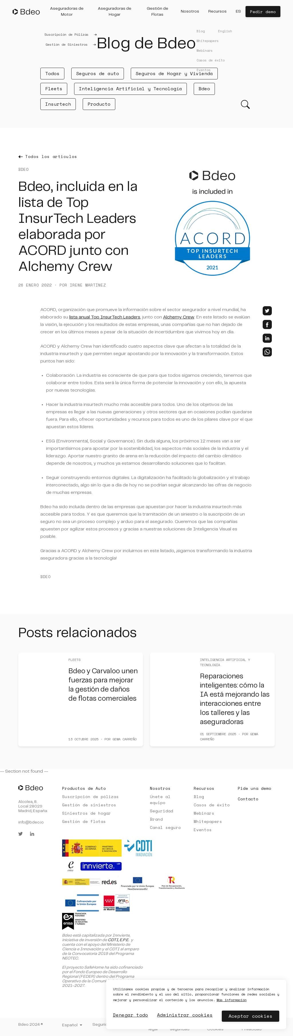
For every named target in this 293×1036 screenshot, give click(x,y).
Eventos (203, 830)
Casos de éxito (212, 805)
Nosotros (160, 788)
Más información (232, 999)
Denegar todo (130, 1014)
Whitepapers (208, 821)
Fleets (53, 88)
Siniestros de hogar (86, 813)
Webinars (204, 813)
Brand (156, 819)
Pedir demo (263, 12)
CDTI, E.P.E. (118, 940)
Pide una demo (254, 788)
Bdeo (204, 88)
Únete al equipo (160, 799)
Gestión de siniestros (89, 805)
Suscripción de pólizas (90, 796)
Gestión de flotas (84, 821)
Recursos (204, 788)
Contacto (248, 799)
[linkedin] (267, 338)
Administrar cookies (185, 1014)
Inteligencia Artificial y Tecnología (130, 88)
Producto (99, 104)
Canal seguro (165, 827)
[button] (67, 11)
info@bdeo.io (31, 822)
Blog (199, 796)
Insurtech (58, 104)
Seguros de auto (97, 73)
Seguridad (161, 811)
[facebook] (267, 324)
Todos (52, 73)
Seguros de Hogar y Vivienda (174, 73)
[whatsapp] (267, 351)
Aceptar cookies (250, 1016)
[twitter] (267, 310)
